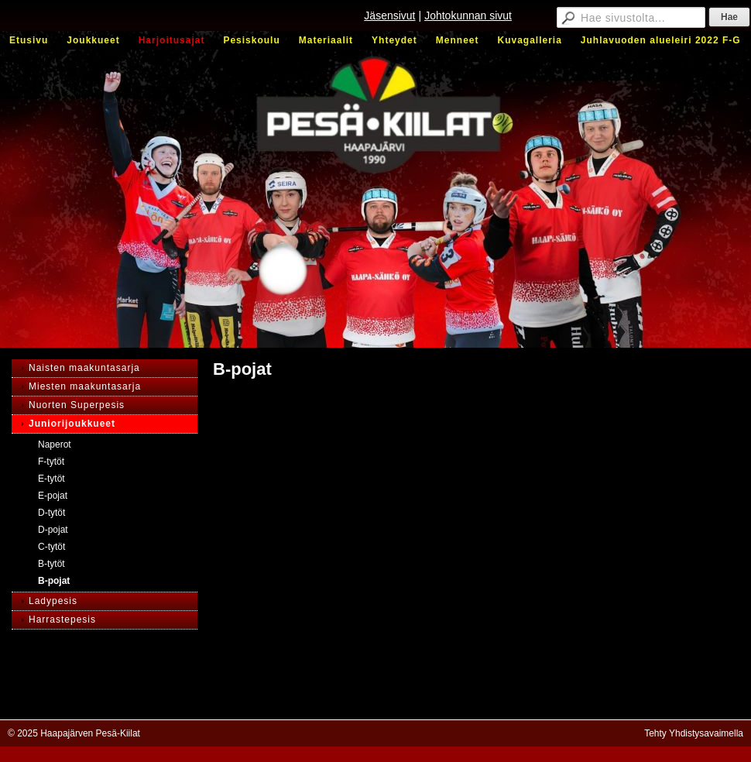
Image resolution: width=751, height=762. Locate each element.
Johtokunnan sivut (468, 15)
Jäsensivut (389, 15)
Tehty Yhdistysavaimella (693, 733)
